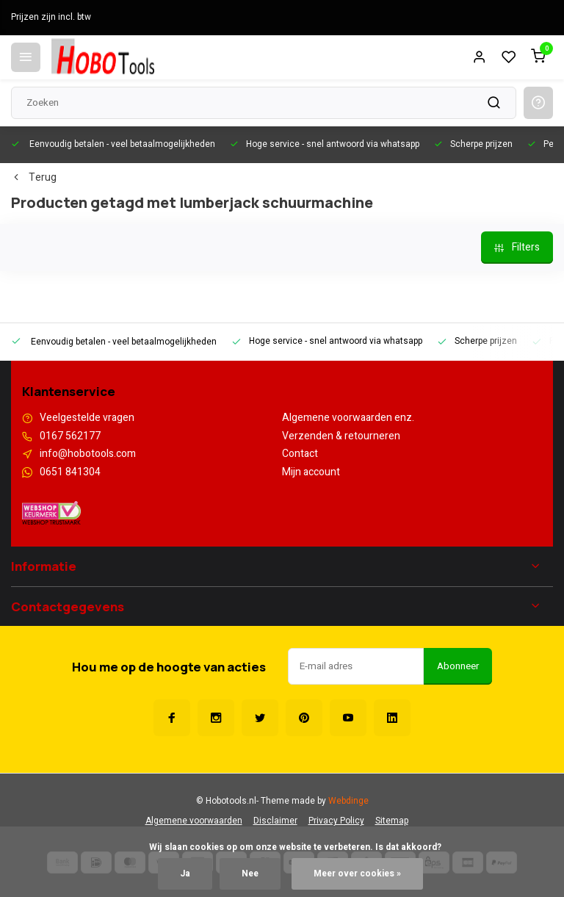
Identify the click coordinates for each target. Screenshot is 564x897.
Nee (250, 874)
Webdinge (348, 801)
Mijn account (311, 472)
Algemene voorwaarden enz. (348, 418)
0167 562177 (70, 436)
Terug (34, 177)
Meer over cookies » (357, 874)
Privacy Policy (336, 821)
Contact (300, 454)
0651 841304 (70, 472)
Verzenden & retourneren (341, 436)
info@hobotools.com (88, 454)
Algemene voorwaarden (193, 821)
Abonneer (458, 666)
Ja (185, 874)
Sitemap (391, 821)
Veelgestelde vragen (87, 418)
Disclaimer (275, 821)
